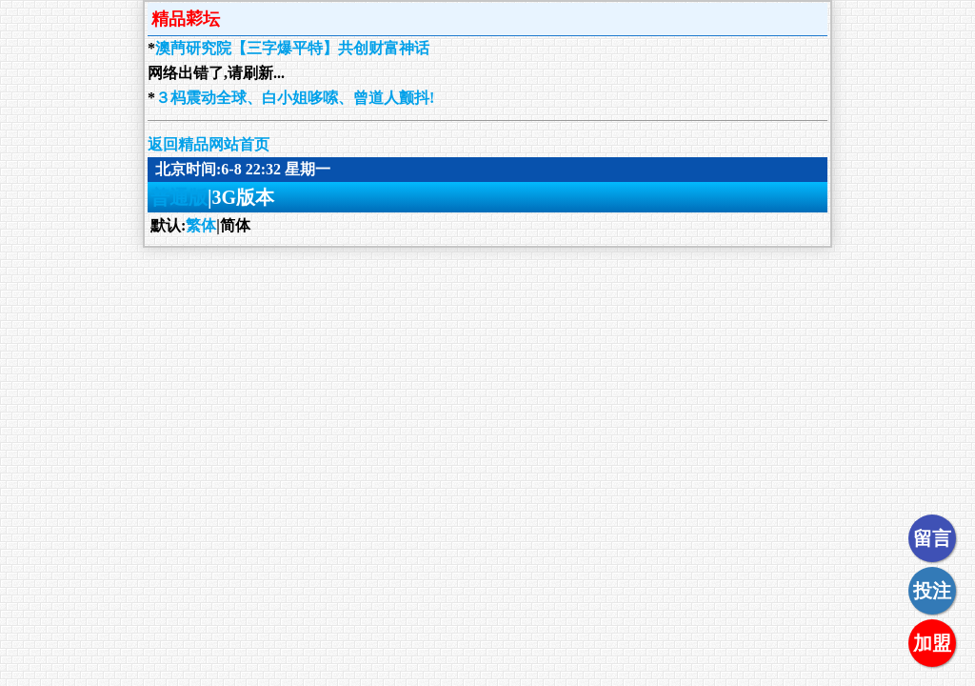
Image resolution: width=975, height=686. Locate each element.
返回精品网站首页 (208, 144)
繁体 (201, 225)
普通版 (179, 197)
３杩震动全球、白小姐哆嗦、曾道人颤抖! (294, 98)
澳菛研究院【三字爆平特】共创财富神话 (292, 48)
